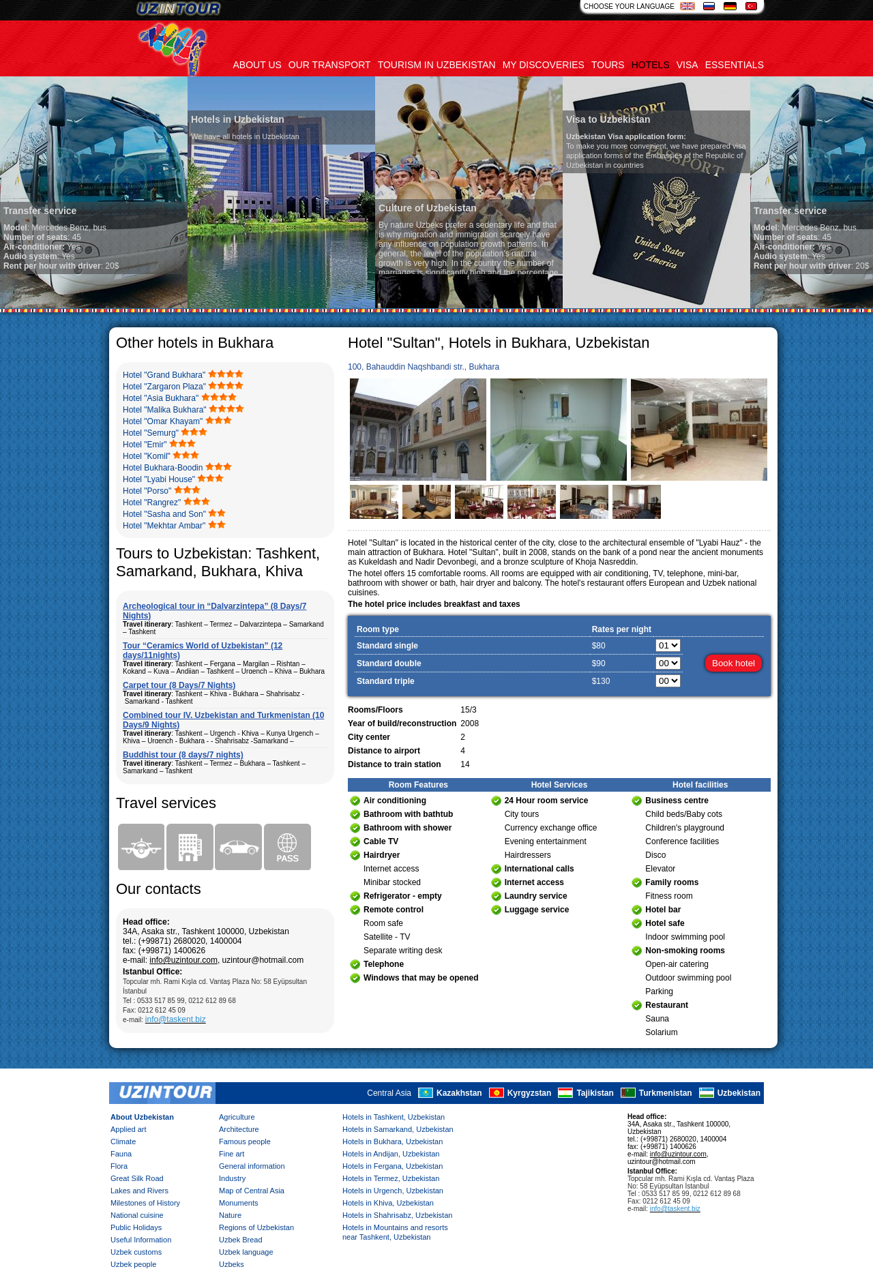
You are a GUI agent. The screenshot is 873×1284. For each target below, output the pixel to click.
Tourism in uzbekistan (437, 64)
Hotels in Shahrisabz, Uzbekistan (397, 1215)
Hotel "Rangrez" (152, 502)
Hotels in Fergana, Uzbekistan (392, 1166)
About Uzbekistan (142, 1117)
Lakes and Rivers (139, 1190)
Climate (123, 1141)
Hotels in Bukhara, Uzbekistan (392, 1141)
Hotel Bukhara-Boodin (163, 468)
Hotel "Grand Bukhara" (164, 375)
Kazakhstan (459, 1093)
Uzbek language (246, 1252)
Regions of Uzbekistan (256, 1227)
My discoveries (544, 64)
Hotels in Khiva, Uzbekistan (388, 1203)
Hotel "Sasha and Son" (164, 514)
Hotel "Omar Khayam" (163, 421)
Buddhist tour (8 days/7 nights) (183, 755)
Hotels (651, 64)
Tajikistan (594, 1093)
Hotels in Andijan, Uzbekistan (390, 1154)
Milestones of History (145, 1203)
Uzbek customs (136, 1252)
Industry (232, 1178)
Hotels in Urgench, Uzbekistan (392, 1190)
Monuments (238, 1203)
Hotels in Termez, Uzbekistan (390, 1178)
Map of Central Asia (251, 1190)
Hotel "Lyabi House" (159, 479)
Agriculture (237, 1117)
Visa (687, 64)
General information (252, 1166)
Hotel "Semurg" (151, 433)
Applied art (128, 1129)
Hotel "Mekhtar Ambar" (164, 526)
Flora (119, 1166)
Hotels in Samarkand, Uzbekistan (398, 1129)
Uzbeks (231, 1264)
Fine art (231, 1154)
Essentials (734, 64)
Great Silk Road (137, 1178)
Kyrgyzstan (529, 1093)
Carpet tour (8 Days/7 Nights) (179, 685)
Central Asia (389, 1093)
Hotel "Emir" (145, 444)
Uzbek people (133, 1264)
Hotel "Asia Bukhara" (160, 398)
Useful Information (140, 1240)
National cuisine (137, 1215)
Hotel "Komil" (147, 456)
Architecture (239, 1129)
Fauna (121, 1154)
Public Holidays (136, 1227)
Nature (230, 1215)
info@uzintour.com (183, 960)
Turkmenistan (665, 1093)
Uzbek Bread (241, 1240)
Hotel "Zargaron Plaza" (164, 386)
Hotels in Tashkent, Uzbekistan (393, 1117)
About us (257, 64)
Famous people (245, 1141)
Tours (608, 64)
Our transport (329, 64)
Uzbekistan (738, 1093)
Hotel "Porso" (147, 491)
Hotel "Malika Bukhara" (165, 410)
